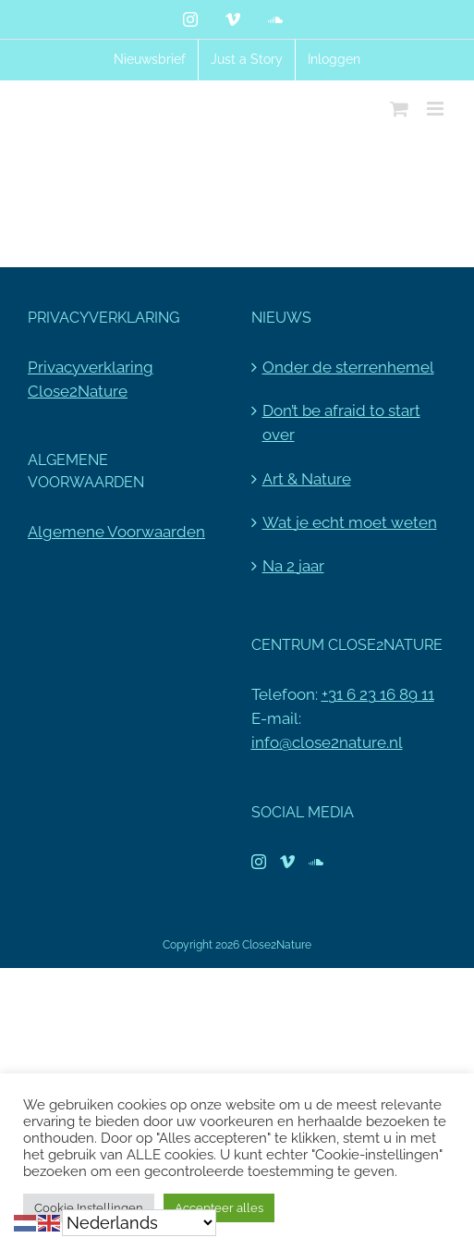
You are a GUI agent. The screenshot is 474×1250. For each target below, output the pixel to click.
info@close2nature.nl (327, 742)
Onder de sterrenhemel (348, 367)
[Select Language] (139, 1222)
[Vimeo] (287, 861)
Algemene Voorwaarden (116, 531)
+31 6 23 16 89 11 (378, 694)
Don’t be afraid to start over (341, 422)
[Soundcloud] (316, 861)
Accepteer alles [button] (219, 1208)
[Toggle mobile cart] (399, 108)
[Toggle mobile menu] (436, 108)
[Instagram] (258, 861)
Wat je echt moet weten (349, 522)
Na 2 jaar (293, 566)
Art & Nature (306, 479)
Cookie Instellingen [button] (88, 1208)
